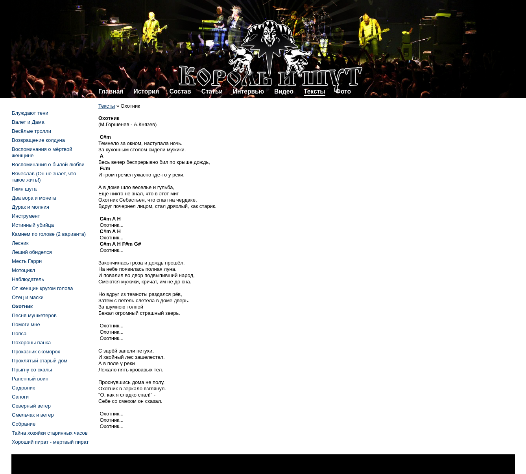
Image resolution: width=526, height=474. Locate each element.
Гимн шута (24, 189)
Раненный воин (30, 379)
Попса (19, 333)
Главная (110, 91)
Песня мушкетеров (34, 315)
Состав (180, 91)
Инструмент (26, 216)
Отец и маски (28, 297)
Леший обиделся (32, 252)
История (146, 91)
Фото (343, 91)
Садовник (23, 388)
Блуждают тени (30, 113)
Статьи (212, 91)
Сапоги (20, 397)
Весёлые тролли (31, 131)
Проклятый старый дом (39, 361)
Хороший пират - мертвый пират (50, 442)
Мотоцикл (23, 270)
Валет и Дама (28, 122)
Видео (283, 91)
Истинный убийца (33, 225)
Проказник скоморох (36, 352)
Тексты (314, 91)
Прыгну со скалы (32, 370)
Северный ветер (31, 406)
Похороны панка (31, 342)
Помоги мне (26, 324)
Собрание (23, 424)
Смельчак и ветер (33, 415)
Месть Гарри (27, 261)
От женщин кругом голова (42, 288)
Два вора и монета (34, 198)
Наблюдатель (28, 279)
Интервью (248, 91)
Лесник (20, 243)
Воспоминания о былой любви (48, 164)
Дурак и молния (30, 207)
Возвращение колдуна (38, 140)
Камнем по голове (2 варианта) (49, 234)
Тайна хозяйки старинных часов (50, 433)
